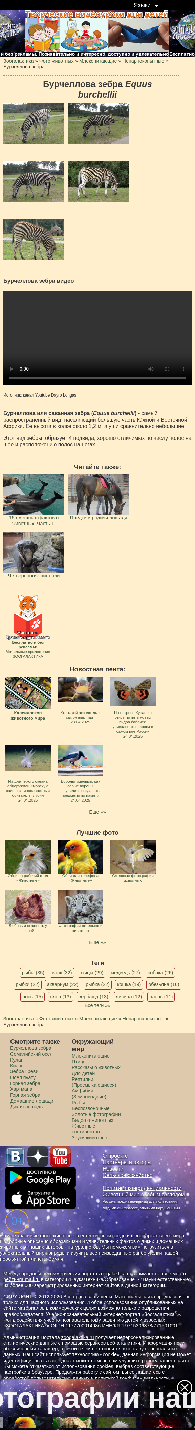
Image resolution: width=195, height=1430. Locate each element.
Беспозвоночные (91, 1108)
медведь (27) (125, 972)
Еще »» (97, 812)
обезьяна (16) (163, 984)
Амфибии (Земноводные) (89, 1093)
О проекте (115, 1156)
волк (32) (62, 972)
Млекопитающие (91, 1056)
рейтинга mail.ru (21, 1279)
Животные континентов (86, 1128)
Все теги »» (98, 1005)
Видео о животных (92, 1120)
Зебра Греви (24, 1071)
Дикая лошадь (26, 1106)
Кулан (17, 1060)
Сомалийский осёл (31, 1054)
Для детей (83, 1073)
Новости (113, 1169)
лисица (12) (129, 996)
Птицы (79, 1061)
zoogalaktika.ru (77, 1337)
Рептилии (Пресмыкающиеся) (94, 1082)
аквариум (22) (62, 984)
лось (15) (32, 996)
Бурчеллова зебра (30, 1048)
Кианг (16, 1065)
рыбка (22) (98, 984)
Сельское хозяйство (127, 1175)
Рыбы (78, 1102)
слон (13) (60, 996)
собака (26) (160, 972)
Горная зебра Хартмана (25, 1086)
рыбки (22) (28, 984)
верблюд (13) (93, 996)
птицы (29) (92, 972)
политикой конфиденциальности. (132, 1378)
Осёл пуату (23, 1077)
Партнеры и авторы (127, 1162)
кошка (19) (129, 984)
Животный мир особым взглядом (144, 1194)
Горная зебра (25, 1095)
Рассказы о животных (96, 1067)
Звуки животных (90, 1137)
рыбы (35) (33, 972)
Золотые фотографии (96, 1114)
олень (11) (161, 996)
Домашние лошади (31, 1101)
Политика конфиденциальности (142, 1188)
